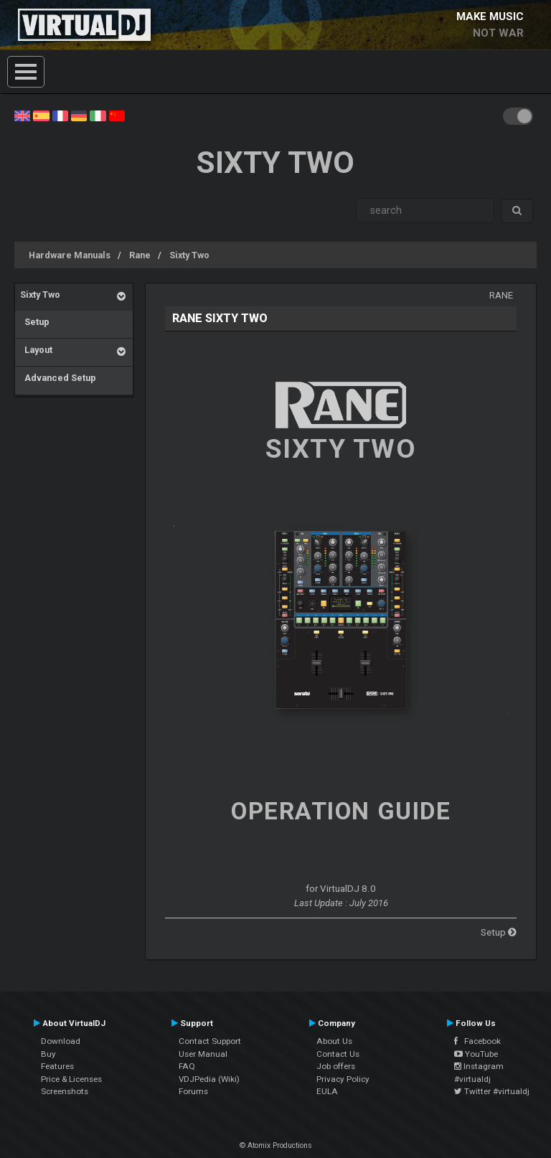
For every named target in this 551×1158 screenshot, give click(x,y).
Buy (48, 1054)
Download (60, 1041)
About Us (334, 1041)
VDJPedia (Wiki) (209, 1079)
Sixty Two (189, 255)
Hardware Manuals (69, 255)
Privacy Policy (342, 1079)
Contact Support (210, 1041)
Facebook (477, 1041)
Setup (35, 321)
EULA (327, 1091)
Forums (193, 1091)
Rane (140, 255)
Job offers (335, 1066)
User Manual (203, 1054)
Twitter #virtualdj (491, 1091)
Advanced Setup (58, 377)
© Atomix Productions (276, 1145)
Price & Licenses (71, 1079)
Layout (36, 349)
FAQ (187, 1066)
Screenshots (64, 1091)
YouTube (476, 1054)
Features (57, 1066)
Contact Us (337, 1054)
